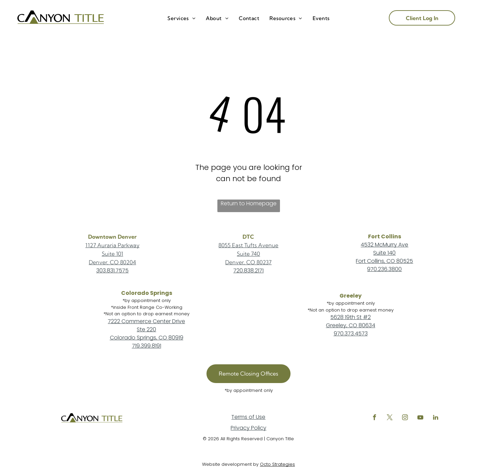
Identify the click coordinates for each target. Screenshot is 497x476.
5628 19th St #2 (350, 317)
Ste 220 (146, 329)
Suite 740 (248, 253)
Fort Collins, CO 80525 (384, 261)
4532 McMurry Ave (384, 245)
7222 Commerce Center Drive (146, 321)
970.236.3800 (384, 269)
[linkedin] (435, 418)
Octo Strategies (277, 464)
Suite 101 (112, 253)
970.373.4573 (351, 333)
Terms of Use (248, 417)
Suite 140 (384, 253)
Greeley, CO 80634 (350, 325)
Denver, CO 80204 (112, 262)
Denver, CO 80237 (248, 262)
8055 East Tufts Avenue (248, 245)
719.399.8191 (146, 346)
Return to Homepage (249, 203)
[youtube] (420, 418)
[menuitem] (181, 18)
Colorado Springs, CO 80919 (146, 338)
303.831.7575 (112, 270)
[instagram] (405, 418)
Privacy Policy (248, 428)
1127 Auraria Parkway (112, 245)
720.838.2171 (248, 270)
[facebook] (374, 418)
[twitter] (389, 418)
